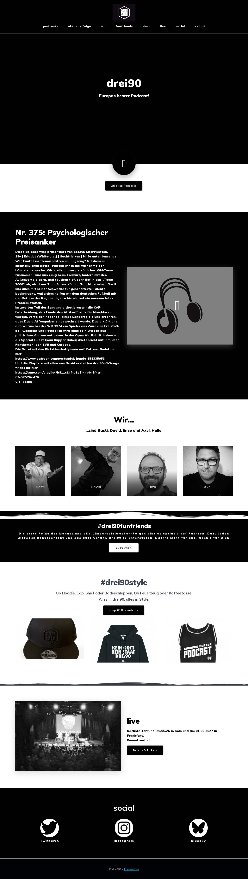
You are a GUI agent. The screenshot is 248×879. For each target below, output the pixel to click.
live (163, 26)
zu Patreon (123, 548)
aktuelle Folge (79, 26)
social (180, 26)
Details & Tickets (146, 750)
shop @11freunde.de (123, 611)
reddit (200, 26)
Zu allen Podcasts (123, 186)
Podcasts (50, 26)
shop (147, 26)
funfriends (124, 26)
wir (103, 26)
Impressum (131, 869)
